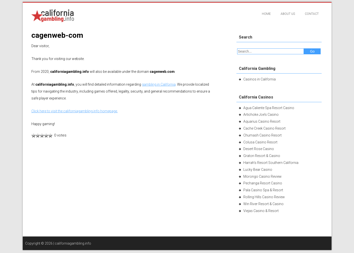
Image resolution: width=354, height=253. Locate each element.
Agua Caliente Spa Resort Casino (268, 108)
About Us (288, 14)
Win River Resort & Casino (263, 204)
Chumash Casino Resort (262, 135)
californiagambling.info (73, 243)
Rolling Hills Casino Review (264, 197)
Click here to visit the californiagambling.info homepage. (74, 111)
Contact (312, 14)
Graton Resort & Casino (261, 156)
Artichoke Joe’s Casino (261, 115)
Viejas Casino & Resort (261, 211)
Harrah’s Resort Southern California (270, 163)
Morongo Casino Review (262, 176)
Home (266, 14)
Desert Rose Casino (258, 149)
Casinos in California (259, 79)
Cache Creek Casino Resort (264, 128)
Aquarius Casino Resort (261, 121)
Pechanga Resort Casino (262, 183)
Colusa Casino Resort (260, 142)
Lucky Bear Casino (257, 170)
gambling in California (159, 84)
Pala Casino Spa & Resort (263, 190)
